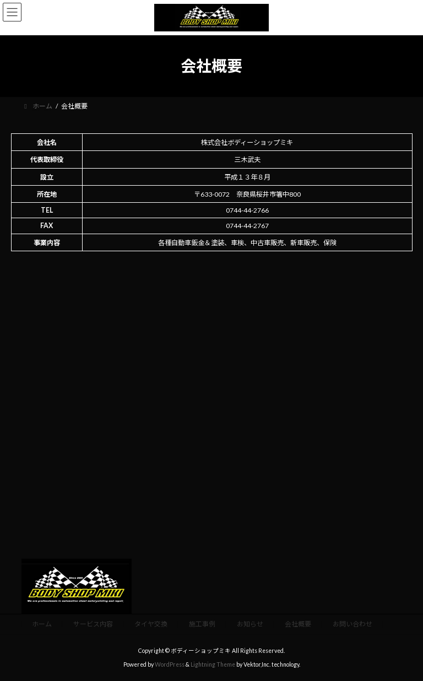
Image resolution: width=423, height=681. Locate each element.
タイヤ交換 (150, 624)
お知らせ (250, 624)
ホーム (42, 624)
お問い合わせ (352, 624)
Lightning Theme (213, 664)
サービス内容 (93, 624)
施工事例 (202, 624)
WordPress (170, 664)
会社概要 (298, 624)
